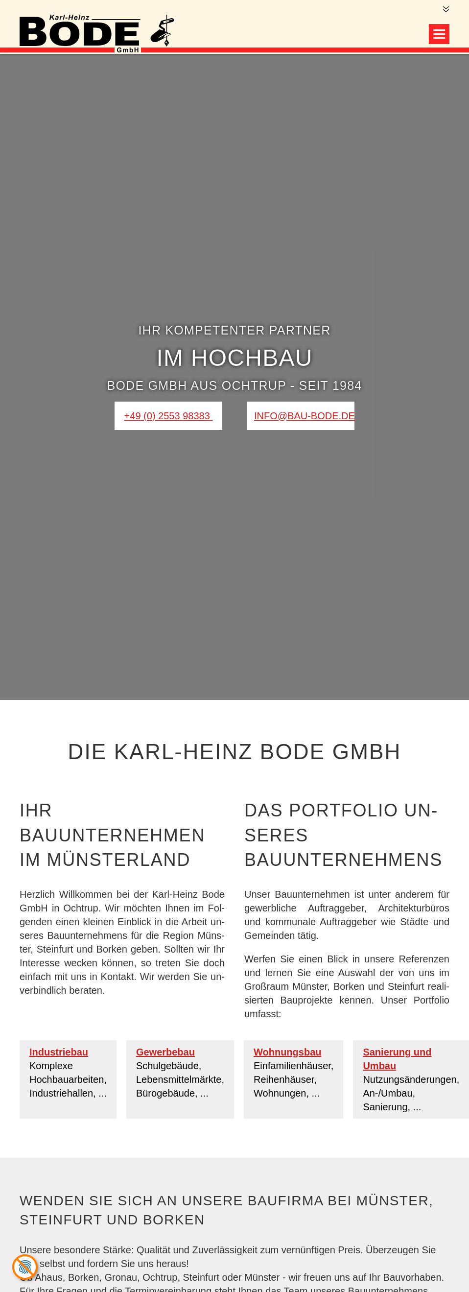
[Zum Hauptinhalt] (445, 9)
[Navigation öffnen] (439, 34)
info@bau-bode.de (304, 415)
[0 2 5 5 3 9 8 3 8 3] (168, 416)
